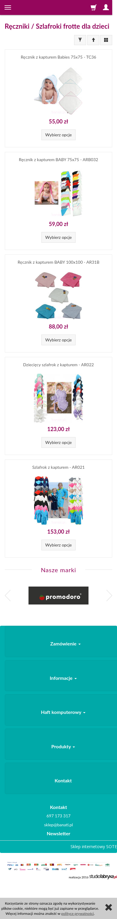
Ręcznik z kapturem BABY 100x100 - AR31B (58, 262)
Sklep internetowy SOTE (93, 846)
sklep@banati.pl (58, 824)
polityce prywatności (77, 913)
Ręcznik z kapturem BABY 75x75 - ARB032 (58, 159)
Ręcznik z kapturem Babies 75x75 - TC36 (58, 56)
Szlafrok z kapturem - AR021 (58, 467)
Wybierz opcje (58, 134)
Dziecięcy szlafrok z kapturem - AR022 (58, 364)
